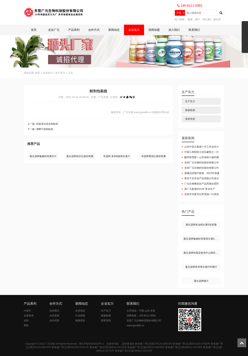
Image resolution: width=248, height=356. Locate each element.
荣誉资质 (190, 118)
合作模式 (54, 310)
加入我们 (174, 29)
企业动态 (80, 310)
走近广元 (53, 29)
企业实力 (134, 29)
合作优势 (54, 320)
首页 (34, 29)
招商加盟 (154, 29)
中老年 (27, 310)
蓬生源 (217, 19)
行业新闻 (80, 315)
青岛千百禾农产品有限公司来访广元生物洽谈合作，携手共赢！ (200, 178)
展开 (245, 38)
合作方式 (94, 29)
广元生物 (50, 343)
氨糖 (190, 19)
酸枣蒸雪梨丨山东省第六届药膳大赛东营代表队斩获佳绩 (200, 157)
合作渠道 (54, 315)
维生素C (207, 19)
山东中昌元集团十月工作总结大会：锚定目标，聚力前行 (200, 146)
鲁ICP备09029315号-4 (91, 343)
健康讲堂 (80, 320)
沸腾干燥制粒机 (44, 129)
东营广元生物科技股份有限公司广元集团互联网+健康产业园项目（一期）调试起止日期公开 (200, 168)
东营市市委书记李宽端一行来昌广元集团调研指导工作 (200, 194)
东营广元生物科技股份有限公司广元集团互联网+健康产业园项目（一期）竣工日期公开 (200, 162)
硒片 (197, 19)
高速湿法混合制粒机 (47, 123)
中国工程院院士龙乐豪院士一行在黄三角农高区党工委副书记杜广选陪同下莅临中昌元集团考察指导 (200, 152)
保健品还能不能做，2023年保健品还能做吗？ (200, 173)
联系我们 (194, 29)
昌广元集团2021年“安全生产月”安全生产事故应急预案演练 (198, 189)
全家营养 (29, 315)
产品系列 (74, 29)
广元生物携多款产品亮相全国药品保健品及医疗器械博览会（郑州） (200, 183)
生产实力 (60, 72)
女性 (26, 320)
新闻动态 (114, 29)
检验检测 (190, 110)
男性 (26, 325)
